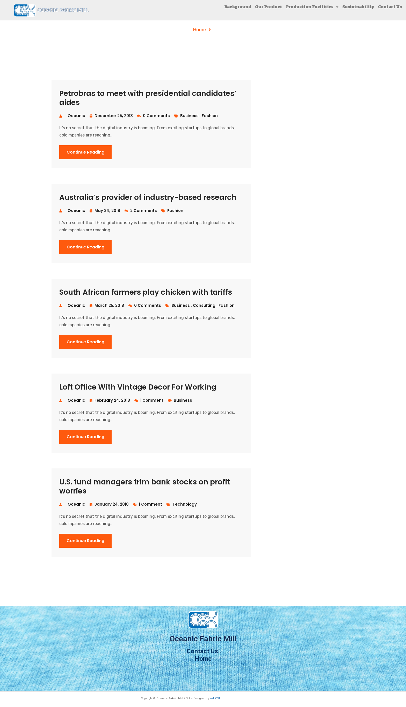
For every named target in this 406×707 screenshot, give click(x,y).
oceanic (76, 115)
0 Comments (153, 115)
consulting (204, 305)
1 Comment (148, 400)
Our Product (268, 7)
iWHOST (215, 698)
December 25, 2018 (111, 115)
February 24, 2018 (110, 400)
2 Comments (141, 210)
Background (237, 7)
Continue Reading (85, 152)
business (190, 115)
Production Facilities (312, 7)
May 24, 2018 (105, 210)
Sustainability (358, 7)
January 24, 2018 (109, 504)
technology (184, 504)
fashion (210, 115)
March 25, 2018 (107, 305)
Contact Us (390, 7)
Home (199, 30)
